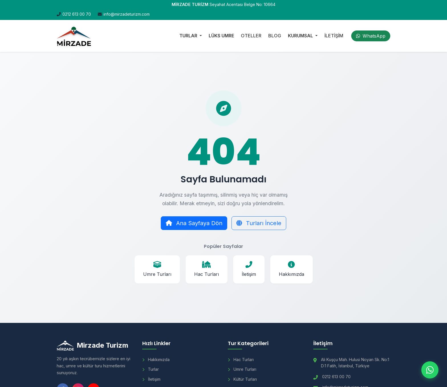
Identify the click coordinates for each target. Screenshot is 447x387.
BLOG (274, 35)
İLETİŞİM (333, 35)
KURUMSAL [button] (301, 35)
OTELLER (251, 35)
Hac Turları (241, 359)
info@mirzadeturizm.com (126, 14)
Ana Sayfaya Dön (194, 223)
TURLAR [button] (188, 35)
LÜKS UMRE (221, 35)
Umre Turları (242, 369)
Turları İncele (258, 223)
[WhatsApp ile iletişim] (429, 369)
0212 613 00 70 (76, 14)
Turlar (150, 369)
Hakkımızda (156, 359)
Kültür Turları (242, 379)
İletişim (151, 379)
